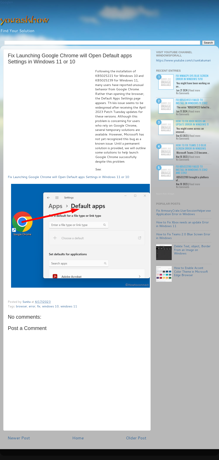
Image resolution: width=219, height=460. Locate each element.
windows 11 (68, 306)
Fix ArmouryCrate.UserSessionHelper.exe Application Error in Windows (183, 212)
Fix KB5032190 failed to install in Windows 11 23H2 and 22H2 (192, 170)
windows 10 (50, 306)
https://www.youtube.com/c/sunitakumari (183, 60)
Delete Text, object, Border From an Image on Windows (192, 249)
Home (78, 438)
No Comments (182, 93)
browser (21, 306)
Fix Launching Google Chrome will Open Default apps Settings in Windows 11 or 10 (68, 177)
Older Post (136, 438)
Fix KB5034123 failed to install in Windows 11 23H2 (192, 101)
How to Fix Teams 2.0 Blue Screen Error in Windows (191, 146)
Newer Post (19, 438)
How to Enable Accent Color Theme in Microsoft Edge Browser (191, 271)
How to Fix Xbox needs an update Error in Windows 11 (192, 122)
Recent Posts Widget (165, 193)
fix (38, 306)
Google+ (6, 2)
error (32, 306)
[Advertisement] (46, 117)
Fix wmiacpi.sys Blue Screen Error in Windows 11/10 (192, 77)
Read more (194, 90)
